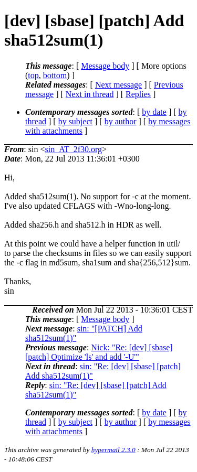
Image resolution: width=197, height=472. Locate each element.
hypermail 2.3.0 (113, 450)
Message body (105, 65)
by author (121, 121)
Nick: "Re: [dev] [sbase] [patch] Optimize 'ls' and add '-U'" (99, 352)
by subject (75, 121)
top (33, 75)
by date (154, 112)
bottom (55, 75)
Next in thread (90, 94)
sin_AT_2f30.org (73, 149)
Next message (118, 84)
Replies (138, 94)
